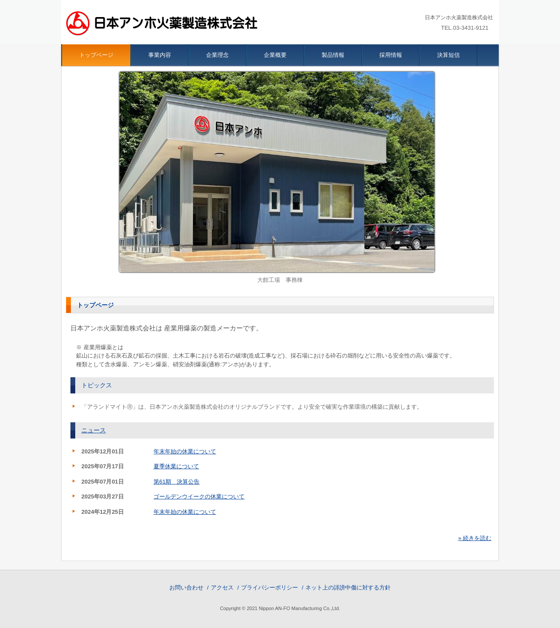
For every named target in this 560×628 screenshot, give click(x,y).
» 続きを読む (474, 538)
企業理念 (217, 55)
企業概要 (275, 55)
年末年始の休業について (185, 451)
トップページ (96, 55)
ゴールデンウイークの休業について (199, 496)
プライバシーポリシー (269, 587)
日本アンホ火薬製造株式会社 (163, 24)
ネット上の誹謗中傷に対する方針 (348, 587)
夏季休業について (176, 466)
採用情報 (390, 55)
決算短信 (448, 55)
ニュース (93, 430)
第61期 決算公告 (177, 481)
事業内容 (159, 55)
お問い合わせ (186, 587)
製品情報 (333, 55)
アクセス (222, 587)
